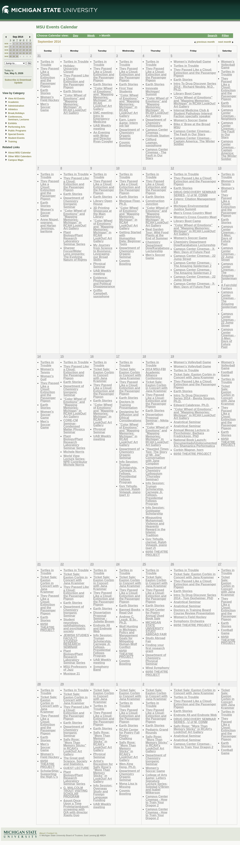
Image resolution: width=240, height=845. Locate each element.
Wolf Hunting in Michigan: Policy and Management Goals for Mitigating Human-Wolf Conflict (128, 637)
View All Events (16, 98)
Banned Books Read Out (129, 611)
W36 (6, 43)
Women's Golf (227, 189)
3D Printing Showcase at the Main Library (102, 212)
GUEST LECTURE (76, 768)
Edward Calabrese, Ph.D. (191, 405)
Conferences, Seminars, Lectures (18, 118)
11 (24, 47)
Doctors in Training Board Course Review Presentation (194, 611)
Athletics (13, 109)
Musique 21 (71, 673)
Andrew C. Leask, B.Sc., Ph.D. (128, 619)
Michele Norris (73, 451)
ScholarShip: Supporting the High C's (49, 773)
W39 (6, 53)
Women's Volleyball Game (192, 61)
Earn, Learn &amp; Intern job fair (128, 122)
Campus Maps (15, 160)
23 (17, 53)
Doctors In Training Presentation (128, 404)
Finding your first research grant (155, 648)
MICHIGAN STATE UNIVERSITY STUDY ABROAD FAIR (156, 628)
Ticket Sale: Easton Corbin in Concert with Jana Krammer (103, 375)
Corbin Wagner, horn (188, 449)
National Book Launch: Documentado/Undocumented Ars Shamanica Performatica (195, 443)
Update (18, 82)
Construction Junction (155, 202)
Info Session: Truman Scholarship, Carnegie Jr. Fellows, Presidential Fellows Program (128, 472)
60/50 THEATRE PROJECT (157, 553)
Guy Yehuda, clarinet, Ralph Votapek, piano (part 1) (130, 490)
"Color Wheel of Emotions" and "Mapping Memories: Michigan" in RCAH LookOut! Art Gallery (75, 104)
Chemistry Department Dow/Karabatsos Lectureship (157, 246)
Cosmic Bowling (125, 144)
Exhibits (12, 123)
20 (30, 50)
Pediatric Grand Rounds (157, 731)
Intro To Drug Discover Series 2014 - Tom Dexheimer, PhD (195, 596)
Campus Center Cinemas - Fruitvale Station (157, 132)
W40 (6, 56)
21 (10, 53)
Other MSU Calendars (20, 156)
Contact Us (52, 833)
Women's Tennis (227, 182)
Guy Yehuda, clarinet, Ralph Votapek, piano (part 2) (156, 543)
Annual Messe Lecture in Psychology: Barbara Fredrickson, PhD (191, 433)
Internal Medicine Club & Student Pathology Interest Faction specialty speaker (193, 113)
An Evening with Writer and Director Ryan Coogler (103, 137)
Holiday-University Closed (70, 68)
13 (30, 47)
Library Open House (102, 202)
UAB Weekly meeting (102, 127)
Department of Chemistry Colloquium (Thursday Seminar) (156, 473)
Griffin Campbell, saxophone (101, 293)
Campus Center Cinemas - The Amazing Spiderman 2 (192, 264)
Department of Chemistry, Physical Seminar (156, 659)
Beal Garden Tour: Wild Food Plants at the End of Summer (157, 234)
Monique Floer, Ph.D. (130, 202)
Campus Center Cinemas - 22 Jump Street (195, 257)
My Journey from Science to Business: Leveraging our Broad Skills (102, 252)
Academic (13, 102)
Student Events (16, 138)
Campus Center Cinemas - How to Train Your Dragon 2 (157, 801)
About (42, 833)
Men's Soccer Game (45, 107)
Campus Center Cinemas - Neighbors (228, 114)
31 (10, 43)
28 (10, 56)
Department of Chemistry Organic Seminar (129, 134)
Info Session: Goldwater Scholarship (155, 510)
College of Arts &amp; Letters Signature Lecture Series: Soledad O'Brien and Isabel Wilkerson (157, 783)
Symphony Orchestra (189, 621)
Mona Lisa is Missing (128, 785)
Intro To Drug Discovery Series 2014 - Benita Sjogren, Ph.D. (194, 398)
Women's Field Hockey (49, 98)
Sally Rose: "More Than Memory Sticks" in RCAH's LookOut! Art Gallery (74, 747)
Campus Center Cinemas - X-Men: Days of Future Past (194, 250)
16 (17, 50)
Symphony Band (101, 668)
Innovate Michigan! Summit (153, 91)
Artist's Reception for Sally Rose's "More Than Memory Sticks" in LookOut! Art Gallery (103, 771)
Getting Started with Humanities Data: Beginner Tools (130, 238)
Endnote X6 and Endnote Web (102, 628)
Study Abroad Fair (155, 639)
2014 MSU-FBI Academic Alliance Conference (156, 373)
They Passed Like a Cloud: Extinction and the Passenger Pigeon (49, 77)
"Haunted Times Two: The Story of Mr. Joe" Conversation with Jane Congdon (157, 456)
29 (14, 56)
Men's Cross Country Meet (193, 213)
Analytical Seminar (187, 422)
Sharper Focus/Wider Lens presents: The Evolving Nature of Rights (75, 253)
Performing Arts (16, 127)
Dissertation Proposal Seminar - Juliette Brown (103, 617)
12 (27, 47)
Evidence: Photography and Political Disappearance (104, 282)
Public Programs (17, 130)
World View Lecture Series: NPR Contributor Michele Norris (75, 460)
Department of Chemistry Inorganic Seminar (73, 202)
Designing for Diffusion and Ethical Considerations (130, 416)
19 (27, 50)
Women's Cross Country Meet (195, 217)
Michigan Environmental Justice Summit (191, 207)
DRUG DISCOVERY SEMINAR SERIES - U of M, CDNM (195, 193)
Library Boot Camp (187, 93)
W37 (6, 47)
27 (30, 53)
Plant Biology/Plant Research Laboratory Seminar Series (74, 238)
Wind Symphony (157, 667)
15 (14, 50)
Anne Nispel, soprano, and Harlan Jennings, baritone (49, 225)
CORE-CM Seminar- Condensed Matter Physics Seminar (74, 426)
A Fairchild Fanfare (229, 286)
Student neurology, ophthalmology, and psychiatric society (74, 625)
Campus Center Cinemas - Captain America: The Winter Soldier (194, 141)
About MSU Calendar (19, 152)
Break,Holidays (16, 113)
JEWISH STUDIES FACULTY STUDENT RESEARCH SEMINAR (76, 641)
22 (14, 53)
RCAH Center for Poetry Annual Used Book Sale (155, 614)
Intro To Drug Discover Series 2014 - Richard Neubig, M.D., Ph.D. (195, 86)
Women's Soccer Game (190, 120)
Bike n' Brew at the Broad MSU (192, 125)
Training (12, 141)
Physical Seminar (99, 265)
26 (27, 53)
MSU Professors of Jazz (75, 668)
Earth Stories (45, 91)
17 (20, 50)
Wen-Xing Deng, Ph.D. (127, 765)
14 (10, 50)
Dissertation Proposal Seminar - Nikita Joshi (157, 419)
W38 (6, 50)
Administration (16, 106)
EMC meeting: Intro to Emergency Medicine (103, 117)
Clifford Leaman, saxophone (154, 142)
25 (24, 53)
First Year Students (126, 89)
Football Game (227, 373)
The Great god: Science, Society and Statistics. (75, 761)
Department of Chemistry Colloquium (156, 122)
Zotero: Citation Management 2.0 (195, 200)
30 (17, 56)
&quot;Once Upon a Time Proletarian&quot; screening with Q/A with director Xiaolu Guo (76, 808)
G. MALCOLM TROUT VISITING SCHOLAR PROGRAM (75, 792)
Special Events (16, 134)
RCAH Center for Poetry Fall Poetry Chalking (129, 734)
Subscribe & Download (18, 79)
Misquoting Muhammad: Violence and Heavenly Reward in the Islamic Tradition (156, 526)
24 (20, 53)
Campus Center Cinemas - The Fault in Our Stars (157, 154)
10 (20, 47)
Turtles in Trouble (47, 63)
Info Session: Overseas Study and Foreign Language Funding (102, 793)
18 (24, 50)
